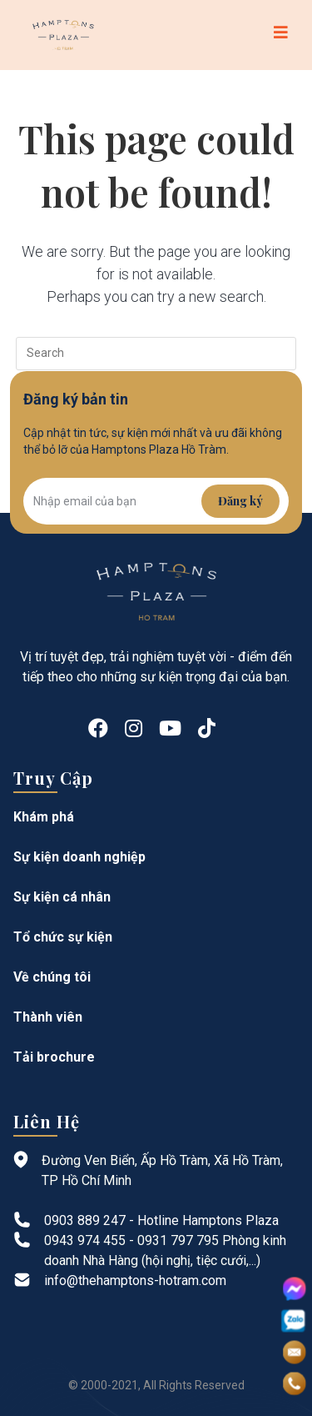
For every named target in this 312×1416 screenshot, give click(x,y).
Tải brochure (54, 1057)
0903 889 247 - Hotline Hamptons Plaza (161, 1220)
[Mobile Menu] (281, 35)
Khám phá (43, 817)
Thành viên (47, 1017)
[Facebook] (98, 729)
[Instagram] (133, 729)
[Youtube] (170, 729)
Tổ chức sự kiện (62, 937)
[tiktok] (206, 729)
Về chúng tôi (52, 977)
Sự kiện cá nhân (62, 897)
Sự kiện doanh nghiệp (79, 857)
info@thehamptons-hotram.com (135, 1280)
